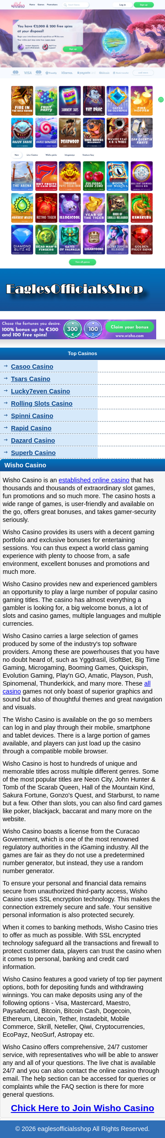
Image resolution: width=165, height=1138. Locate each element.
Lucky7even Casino (40, 391)
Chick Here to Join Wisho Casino (82, 1108)
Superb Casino (33, 452)
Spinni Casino (32, 415)
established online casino (94, 480)
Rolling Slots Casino (42, 403)
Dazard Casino (33, 440)
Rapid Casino (31, 428)
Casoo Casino (32, 366)
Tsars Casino (30, 378)
